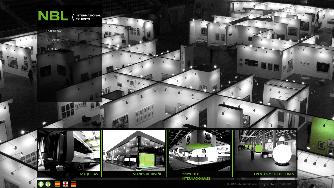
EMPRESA (53, 31)
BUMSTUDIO (283, 184)
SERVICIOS (54, 40)
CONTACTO (54, 48)
